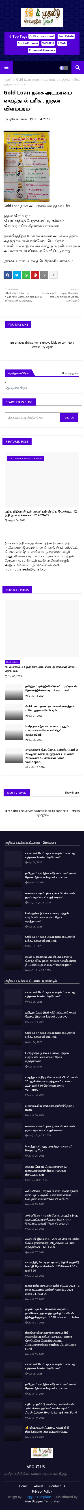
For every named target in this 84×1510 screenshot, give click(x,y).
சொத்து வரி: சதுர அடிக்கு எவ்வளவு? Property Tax (49, 1148)
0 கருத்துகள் (70, 373)
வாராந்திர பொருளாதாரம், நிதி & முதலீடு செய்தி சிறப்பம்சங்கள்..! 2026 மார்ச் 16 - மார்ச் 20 (52, 1266)
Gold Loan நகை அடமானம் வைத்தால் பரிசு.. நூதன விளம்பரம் (50, 708)
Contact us (57, 1486)
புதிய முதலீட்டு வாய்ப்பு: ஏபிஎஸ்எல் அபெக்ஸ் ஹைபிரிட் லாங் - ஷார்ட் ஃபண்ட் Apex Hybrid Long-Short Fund (51, 1408)
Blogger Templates (38, 1497)
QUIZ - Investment (41, 36)
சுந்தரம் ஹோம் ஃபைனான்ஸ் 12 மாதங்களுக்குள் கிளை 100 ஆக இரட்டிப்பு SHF (46, 1171)
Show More (72, 792)
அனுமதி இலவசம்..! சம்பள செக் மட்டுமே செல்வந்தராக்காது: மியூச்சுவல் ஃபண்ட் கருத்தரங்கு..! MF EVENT (52, 1243)
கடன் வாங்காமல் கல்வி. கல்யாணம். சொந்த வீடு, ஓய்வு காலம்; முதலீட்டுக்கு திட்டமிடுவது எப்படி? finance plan (50, 961)
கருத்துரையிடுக (16, 388)
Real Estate (66, 36)
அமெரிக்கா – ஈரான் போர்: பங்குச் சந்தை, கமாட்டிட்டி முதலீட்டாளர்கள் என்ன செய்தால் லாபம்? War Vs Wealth (52, 1195)
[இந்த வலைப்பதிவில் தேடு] (33, 417)
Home (23, 1486)
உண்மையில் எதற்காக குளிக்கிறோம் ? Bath (49, 1108)
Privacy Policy (42, 1491)
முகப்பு (9, 79)
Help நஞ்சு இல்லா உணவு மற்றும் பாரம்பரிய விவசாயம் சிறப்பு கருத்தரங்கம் (47, 730)
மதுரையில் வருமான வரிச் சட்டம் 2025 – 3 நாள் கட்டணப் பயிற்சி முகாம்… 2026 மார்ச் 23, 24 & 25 (52, 1290)
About (38, 1486)
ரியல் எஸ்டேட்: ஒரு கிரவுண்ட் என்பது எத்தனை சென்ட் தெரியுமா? (41, 669)
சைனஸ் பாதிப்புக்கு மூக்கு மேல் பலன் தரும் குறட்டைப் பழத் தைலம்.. (50, 895)
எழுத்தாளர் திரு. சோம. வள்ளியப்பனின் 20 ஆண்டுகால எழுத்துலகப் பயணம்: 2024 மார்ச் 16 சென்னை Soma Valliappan (51, 756)
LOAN (62, 43)
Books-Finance (28, 43)
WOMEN (48, 43)
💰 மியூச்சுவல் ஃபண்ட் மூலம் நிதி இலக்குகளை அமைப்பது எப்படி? (47, 1430)
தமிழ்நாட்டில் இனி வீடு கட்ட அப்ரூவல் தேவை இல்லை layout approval (51, 688)
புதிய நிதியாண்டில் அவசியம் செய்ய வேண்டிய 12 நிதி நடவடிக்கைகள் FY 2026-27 (41, 513)
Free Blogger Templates (42, 1501)
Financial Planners (42, 50)
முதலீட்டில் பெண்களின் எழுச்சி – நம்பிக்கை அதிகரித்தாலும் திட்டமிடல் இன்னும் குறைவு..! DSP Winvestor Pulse (52, 1313)
